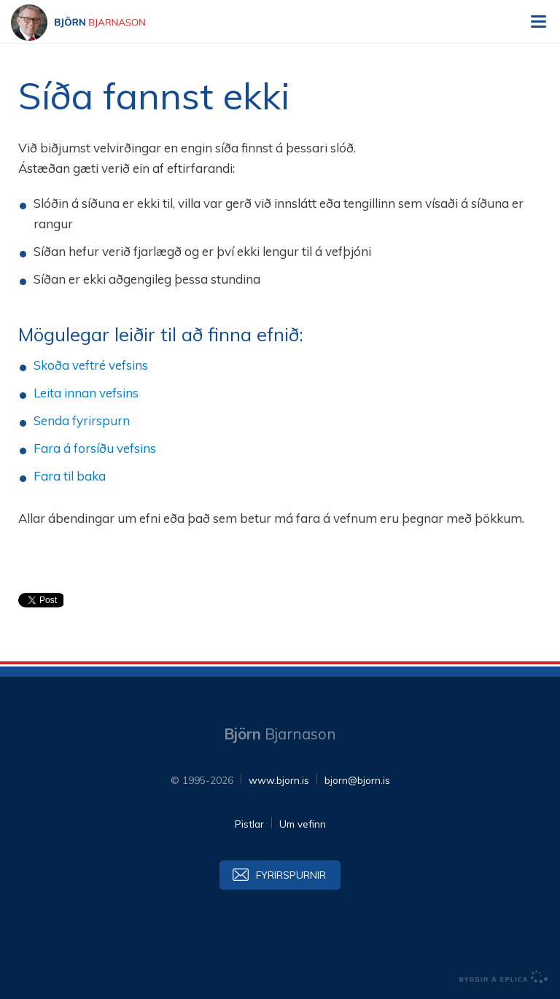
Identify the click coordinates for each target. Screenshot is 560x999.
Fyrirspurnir (291, 874)
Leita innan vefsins (86, 392)
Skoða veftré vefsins (91, 365)
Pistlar (249, 823)
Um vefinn (302, 823)
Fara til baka (70, 475)
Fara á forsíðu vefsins (95, 448)
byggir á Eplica (504, 977)
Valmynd (538, 21)
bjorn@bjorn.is (357, 780)
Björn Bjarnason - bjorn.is (91, 22)
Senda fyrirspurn (82, 420)
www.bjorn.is (279, 780)
